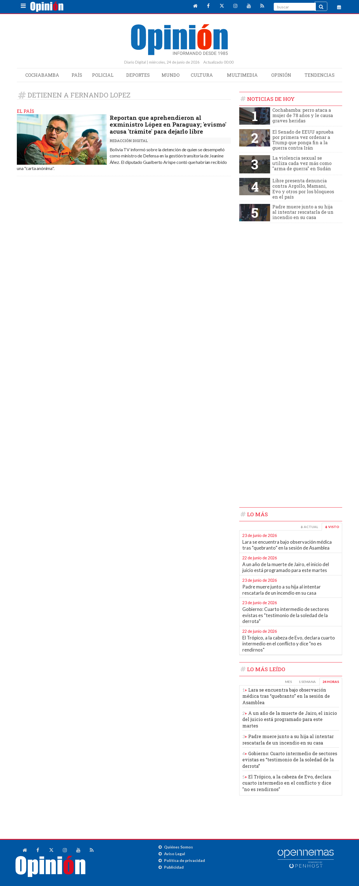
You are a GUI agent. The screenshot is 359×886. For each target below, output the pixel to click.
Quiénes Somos (178, 847)
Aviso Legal (174, 853)
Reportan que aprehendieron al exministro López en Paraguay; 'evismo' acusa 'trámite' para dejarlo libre (168, 124)
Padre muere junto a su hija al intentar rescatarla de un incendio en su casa (302, 212)
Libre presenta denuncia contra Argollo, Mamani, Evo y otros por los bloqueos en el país (303, 189)
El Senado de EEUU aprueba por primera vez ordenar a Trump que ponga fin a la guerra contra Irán (302, 140)
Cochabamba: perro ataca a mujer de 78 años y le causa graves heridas (302, 115)
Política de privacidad (184, 860)
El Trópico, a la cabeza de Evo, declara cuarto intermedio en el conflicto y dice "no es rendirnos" (288, 644)
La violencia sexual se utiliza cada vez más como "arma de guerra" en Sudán (302, 163)
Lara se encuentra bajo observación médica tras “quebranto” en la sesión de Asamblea (287, 545)
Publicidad (174, 867)
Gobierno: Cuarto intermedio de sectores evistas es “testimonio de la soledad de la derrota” (285, 615)
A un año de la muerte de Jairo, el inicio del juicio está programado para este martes (285, 567)
